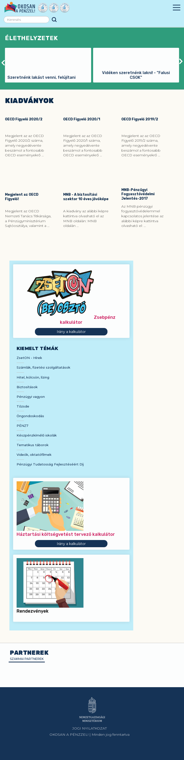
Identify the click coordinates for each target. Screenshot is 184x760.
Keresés (54, 19)
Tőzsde (23, 406)
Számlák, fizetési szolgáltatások (43, 367)
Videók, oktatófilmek (34, 455)
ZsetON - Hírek (29, 358)
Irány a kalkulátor (71, 331)
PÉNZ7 (22, 426)
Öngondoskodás (30, 416)
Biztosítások (27, 387)
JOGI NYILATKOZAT (89, 728)
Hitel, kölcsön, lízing (33, 377)
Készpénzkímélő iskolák (37, 435)
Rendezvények (33, 611)
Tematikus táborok (33, 445)
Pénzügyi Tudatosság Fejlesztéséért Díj (50, 464)
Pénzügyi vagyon (31, 397)
